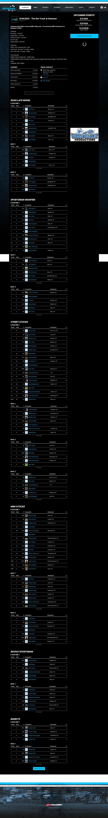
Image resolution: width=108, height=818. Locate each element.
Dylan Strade (33, 568)
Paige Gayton (33, 561)
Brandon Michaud (34, 235)
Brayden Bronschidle (35, 735)
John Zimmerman (34, 395)
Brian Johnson (33, 565)
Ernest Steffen (33, 675)
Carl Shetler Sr (33, 361)
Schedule (25, 7)
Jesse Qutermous (34, 372)
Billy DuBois (33, 136)
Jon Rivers (32, 109)
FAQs (45, 798)
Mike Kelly (32, 369)
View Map (45, 74)
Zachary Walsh (33, 357)
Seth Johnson (33, 519)
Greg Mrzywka (33, 250)
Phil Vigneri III (33, 208)
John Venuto (33, 227)
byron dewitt (33, 334)
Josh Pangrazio (33, 380)
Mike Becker (33, 534)
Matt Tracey (32, 124)
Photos (29, 798)
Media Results (39, 768)
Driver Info (13, 798)
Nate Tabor (32, 388)
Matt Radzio (33, 664)
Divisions (57, 7)
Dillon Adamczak (34, 246)
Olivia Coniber (33, 557)
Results (12, 793)
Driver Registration (84, 36)
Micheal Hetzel (33, 128)
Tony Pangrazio (33, 223)
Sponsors (29, 793)
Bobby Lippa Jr (33, 349)
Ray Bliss (32, 220)
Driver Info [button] (69, 7)
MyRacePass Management (53, 807)
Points (12, 795)
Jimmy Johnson (34, 113)
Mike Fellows (33, 353)
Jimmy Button (33, 132)
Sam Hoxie (32, 216)
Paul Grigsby (33, 116)
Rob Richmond (33, 239)
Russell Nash (33, 399)
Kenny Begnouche (34, 384)
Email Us (44, 77)
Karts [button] (81, 7)
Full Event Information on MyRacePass (39, 93)
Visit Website (45, 80)
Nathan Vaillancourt (35, 553)
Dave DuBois (33, 139)
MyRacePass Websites (54, 804)
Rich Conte (32, 342)
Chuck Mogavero (34, 365)
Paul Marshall (33, 679)
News (35, 7)
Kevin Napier (33, 542)
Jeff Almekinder (33, 376)
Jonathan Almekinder (35, 672)
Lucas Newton (33, 660)
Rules (45, 793)
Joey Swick (32, 546)
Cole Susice (33, 668)
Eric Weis (32, 549)
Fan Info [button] (45, 7)
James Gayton (33, 538)
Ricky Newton (33, 212)
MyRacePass (47, 795)
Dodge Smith (33, 728)
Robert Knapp (33, 515)
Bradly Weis (33, 739)
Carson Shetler (33, 731)
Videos (46, 790)
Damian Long (33, 338)
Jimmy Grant (33, 330)
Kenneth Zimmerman (35, 391)
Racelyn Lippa (33, 523)
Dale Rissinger (33, 346)
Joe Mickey (32, 242)
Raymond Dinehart (34, 530)
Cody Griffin (32, 527)
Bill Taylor (32, 120)
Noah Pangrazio (34, 231)
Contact (92, 7)
